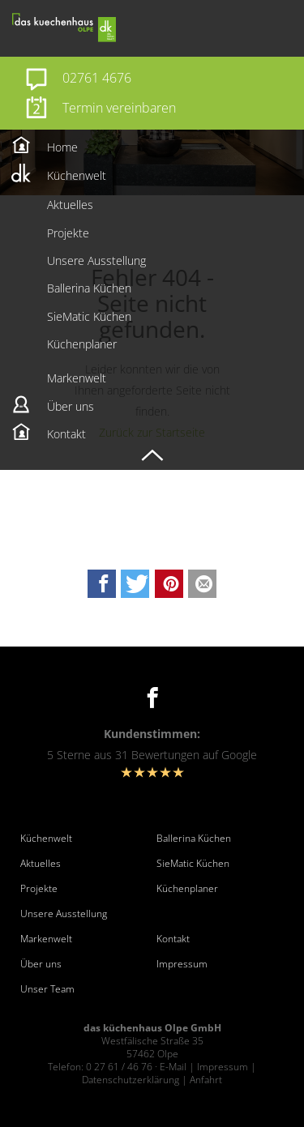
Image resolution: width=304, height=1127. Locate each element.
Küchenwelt (46, 838)
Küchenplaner (187, 888)
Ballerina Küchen (193, 838)
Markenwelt (46, 939)
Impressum (182, 964)
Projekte (39, 888)
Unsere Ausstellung (63, 914)
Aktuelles (40, 863)
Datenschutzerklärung (130, 1079)
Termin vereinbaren (119, 108)
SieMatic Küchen (192, 863)
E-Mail (173, 1067)
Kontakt (173, 939)
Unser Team (47, 989)
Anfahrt (206, 1079)
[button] (102, 584)
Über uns (41, 964)
